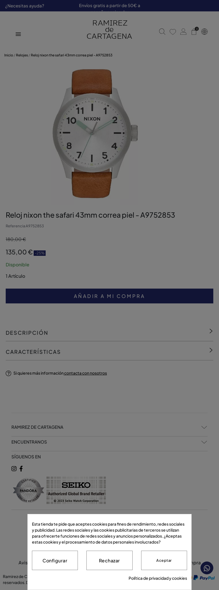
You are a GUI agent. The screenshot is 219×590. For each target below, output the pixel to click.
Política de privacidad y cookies (158, 578)
